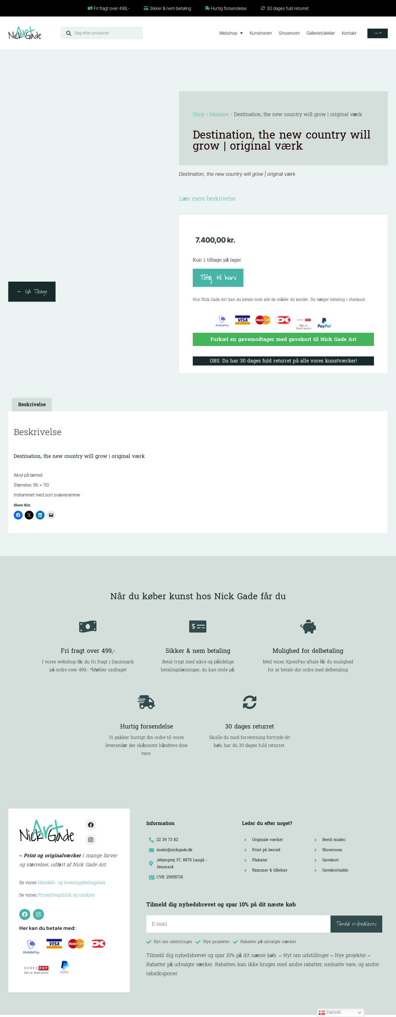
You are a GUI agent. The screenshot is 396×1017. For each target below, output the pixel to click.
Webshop (217, 33)
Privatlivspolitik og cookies (66, 897)
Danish (329, 1012)
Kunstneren (247, 33)
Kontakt (335, 33)
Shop (198, 114)
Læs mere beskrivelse (207, 199)
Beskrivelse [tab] (32, 406)
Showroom (275, 33)
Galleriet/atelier (307, 33)
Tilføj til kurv (218, 277)
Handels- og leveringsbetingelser (72, 885)
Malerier (219, 114)
